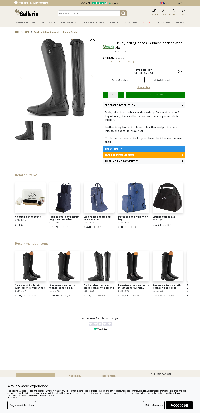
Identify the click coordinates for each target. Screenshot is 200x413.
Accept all (179, 405)
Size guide (143, 87)
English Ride (48, 22)
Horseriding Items (26, 22)
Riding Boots (70, 32)
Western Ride (68, 22)
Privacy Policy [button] (47, 395)
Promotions (163, 22)
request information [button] (144, 155)
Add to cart (155, 94)
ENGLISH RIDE (22, 32)
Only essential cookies (21, 405)
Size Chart (113, 149)
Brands (114, 22)
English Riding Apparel (46, 32)
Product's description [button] (144, 105)
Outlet (147, 22)
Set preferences (154, 405)
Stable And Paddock (93, 22)
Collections (131, 22)
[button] (144, 161)
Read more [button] (12, 398)
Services (180, 22)
